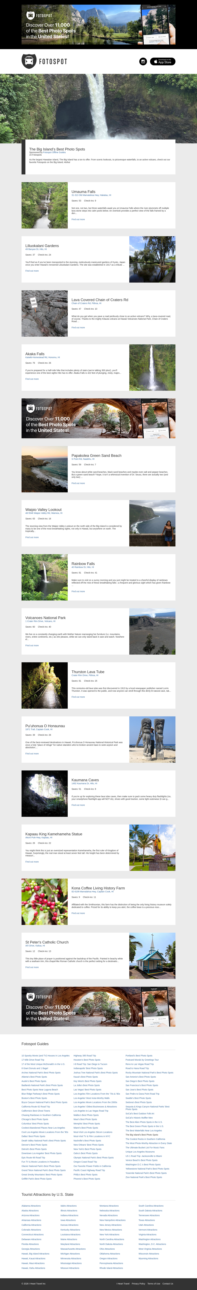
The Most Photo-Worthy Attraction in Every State (149, 1143)
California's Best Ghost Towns (36, 1111)
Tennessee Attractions (149, 1215)
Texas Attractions (147, 1220)
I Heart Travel (123, 1283)
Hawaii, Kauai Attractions (33, 1258)
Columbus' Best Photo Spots (35, 1123)
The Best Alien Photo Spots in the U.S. (144, 1122)
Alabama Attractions (31, 1206)
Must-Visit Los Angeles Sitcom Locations (93, 1132)
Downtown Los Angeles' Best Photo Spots (42, 1153)
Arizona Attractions (31, 1215)
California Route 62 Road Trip (36, 1106)
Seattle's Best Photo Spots (138, 1098)
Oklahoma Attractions (110, 1253)
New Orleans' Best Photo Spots (89, 1145)
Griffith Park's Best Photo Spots (37, 1179)
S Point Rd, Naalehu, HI (83, 459)
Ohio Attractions (107, 1249)
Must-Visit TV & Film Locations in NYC (92, 1136)
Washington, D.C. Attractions (152, 1244)
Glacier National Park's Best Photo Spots (41, 1166)
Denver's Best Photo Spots (34, 1145)
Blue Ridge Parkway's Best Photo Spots (41, 1094)
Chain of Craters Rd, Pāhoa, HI (86, 303)
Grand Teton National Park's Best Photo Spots (44, 1170)
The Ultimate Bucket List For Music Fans (145, 1147)
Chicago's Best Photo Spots (35, 1119)
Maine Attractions (69, 1239)
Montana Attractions (109, 1206)
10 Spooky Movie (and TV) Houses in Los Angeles (46, 1055)
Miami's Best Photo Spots (86, 1128)
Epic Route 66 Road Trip (33, 1157)
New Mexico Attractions (111, 1230)
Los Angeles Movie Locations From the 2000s (95, 1102)
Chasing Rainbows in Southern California (41, 1115)
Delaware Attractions (31, 1239)
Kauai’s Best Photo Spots (86, 1077)
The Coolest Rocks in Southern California (145, 1139)
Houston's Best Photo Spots (87, 1060)
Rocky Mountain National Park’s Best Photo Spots (149, 1072)
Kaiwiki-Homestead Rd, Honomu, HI (42, 357)
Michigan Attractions (70, 1253)
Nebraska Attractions (109, 1210)
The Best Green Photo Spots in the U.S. (145, 1126)
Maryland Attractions (70, 1244)
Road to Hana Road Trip (137, 1068)
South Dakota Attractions (150, 1210)
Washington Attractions (150, 1239)
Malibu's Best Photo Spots (86, 1115)
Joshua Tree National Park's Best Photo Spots (96, 1072)
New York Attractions (109, 1234)
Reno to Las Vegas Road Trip (140, 1064)
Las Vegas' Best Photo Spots (87, 1089)
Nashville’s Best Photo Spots (87, 1140)
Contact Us (168, 1283)
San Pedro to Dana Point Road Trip (142, 1094)
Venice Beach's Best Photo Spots (141, 1160)
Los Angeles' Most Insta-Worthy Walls (92, 1098)
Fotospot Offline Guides (54, 152)
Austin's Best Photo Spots (34, 1081)
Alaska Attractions (30, 1210)
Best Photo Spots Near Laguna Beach (40, 1089)
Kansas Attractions (69, 1225)
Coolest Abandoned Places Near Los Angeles (43, 1128)
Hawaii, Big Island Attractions (35, 1253)
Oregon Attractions (108, 1258)
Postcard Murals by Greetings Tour (142, 1060)
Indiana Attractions (69, 1215)
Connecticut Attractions (33, 1234)
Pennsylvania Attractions (111, 1263)
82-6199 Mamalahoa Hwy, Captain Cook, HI (93, 891)
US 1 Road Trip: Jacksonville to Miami (144, 1156)
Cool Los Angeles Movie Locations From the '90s (45, 1132)
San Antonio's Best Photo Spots (141, 1077)
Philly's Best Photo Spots (85, 1174)
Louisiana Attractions (70, 1234)
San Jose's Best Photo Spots (139, 1089)
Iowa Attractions (68, 1220)
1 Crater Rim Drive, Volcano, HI (40, 621)
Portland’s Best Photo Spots (139, 1055)
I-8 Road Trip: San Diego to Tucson (90, 1064)
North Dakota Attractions (111, 1244)
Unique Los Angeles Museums (140, 1151)
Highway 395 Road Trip (85, 1055)
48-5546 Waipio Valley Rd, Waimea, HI (43, 513)
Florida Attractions (30, 1244)
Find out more (78, 219)
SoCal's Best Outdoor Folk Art (140, 1113)
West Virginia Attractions (150, 1249)
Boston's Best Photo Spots (34, 1098)
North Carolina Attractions (112, 1239)
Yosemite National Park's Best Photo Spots (146, 1173)
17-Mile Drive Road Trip (33, 1060)
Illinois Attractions (69, 1210)
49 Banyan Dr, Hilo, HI (36, 249)
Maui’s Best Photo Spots (85, 1119)
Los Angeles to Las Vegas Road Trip (91, 1111)
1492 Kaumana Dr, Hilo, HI (84, 783)
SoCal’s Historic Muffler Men (139, 1118)
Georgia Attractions (31, 1249)
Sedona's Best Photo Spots (139, 1102)
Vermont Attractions (148, 1230)
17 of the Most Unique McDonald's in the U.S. (43, 1064)
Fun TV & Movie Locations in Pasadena (40, 1162)
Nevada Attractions (109, 1215)
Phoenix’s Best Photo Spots (87, 1179)
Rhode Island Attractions (111, 1268)
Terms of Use (153, 1283)
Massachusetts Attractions (73, 1249)
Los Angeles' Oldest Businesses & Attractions (95, 1106)
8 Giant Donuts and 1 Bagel (35, 1068)
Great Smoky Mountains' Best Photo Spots (42, 1174)
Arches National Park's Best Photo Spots (41, 1072)
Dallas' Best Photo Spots (33, 1136)
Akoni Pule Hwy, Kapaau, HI (38, 837)
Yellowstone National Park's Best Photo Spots (147, 1168)
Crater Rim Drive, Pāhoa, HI (85, 675)
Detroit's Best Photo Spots (34, 1149)
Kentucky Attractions (70, 1230)
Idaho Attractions (69, 1206)
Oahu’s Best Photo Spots (86, 1153)
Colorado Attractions (31, 1230)
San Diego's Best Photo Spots (140, 1081)
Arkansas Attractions (31, 1220)
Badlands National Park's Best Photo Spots (42, 1085)
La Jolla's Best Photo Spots (87, 1085)
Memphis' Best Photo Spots (87, 1123)
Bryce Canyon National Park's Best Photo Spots (44, 1102)
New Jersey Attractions (110, 1225)
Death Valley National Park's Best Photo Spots (44, 1140)
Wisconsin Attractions (149, 1253)
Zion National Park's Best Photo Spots (144, 1177)
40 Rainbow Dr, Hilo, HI (83, 567)
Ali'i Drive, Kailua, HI (35, 945)
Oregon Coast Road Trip (85, 1162)
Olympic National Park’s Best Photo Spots (94, 1157)
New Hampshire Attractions (113, 1220)
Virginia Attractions (148, 1234)
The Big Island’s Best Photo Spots (142, 1135)
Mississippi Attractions (71, 1263)
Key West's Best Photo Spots (87, 1081)
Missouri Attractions (70, 1268)
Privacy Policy (138, 1283)
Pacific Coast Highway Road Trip (89, 1170)
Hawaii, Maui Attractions (33, 1263)
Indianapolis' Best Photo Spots (88, 1068)
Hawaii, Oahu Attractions (33, 1268)
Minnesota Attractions (71, 1258)
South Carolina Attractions (151, 1206)
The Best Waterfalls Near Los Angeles (144, 1130)
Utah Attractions (146, 1225)
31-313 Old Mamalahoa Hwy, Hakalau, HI (91, 195)
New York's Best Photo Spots (87, 1149)
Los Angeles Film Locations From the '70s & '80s (97, 1094)
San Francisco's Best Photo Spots (142, 1085)
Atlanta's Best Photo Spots (34, 1077)
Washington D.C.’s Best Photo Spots (143, 1164)
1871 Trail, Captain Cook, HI (38, 729)
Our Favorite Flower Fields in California (92, 1166)
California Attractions (31, 1225)
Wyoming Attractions (148, 1258)
